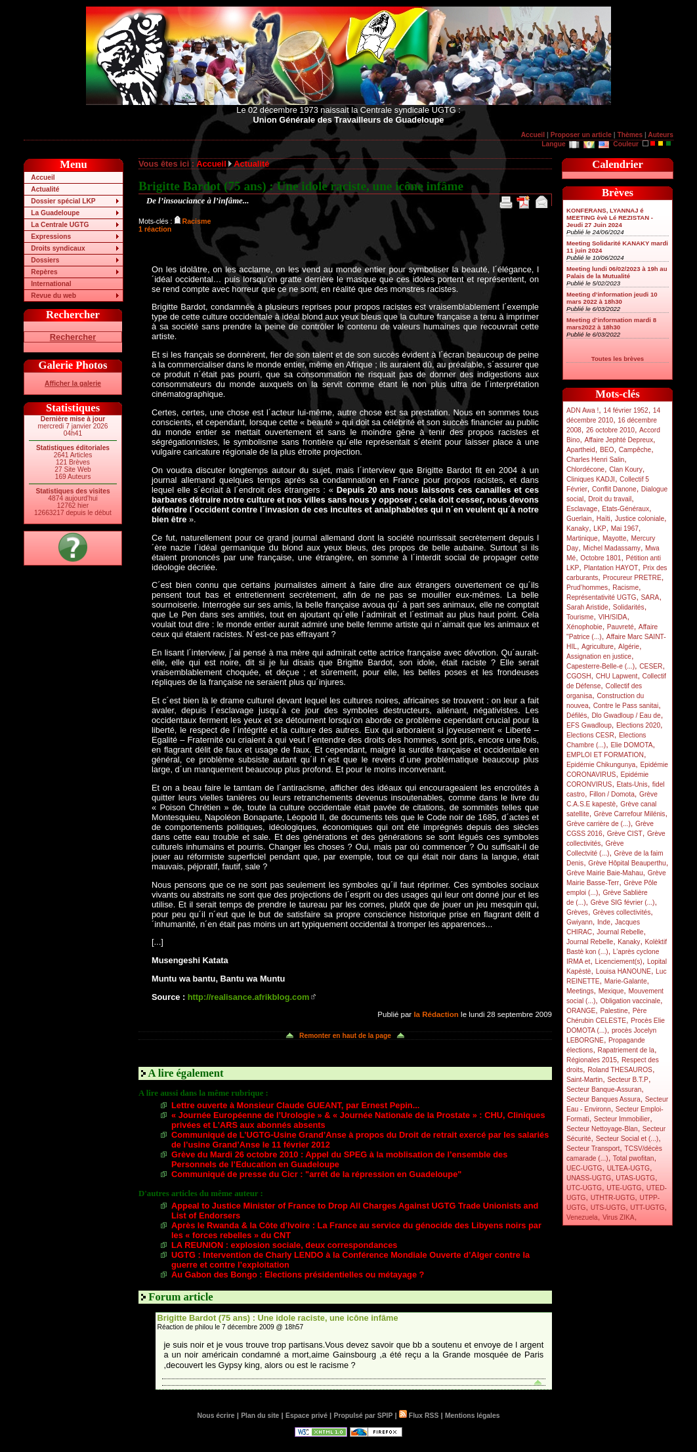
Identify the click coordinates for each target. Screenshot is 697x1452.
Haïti (603, 518)
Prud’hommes (587, 587)
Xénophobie (584, 627)
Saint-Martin (584, 1079)
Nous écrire (216, 1415)
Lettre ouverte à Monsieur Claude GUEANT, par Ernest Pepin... (295, 1105)
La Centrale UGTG (60, 224)
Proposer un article (581, 134)
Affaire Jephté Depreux (619, 440)
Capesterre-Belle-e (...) (600, 666)
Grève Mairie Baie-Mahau (604, 873)
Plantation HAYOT (610, 567)
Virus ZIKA (618, 1217)
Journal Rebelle (620, 932)
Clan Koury (626, 469)
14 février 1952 (625, 410)
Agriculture (597, 646)
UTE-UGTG (623, 1188)
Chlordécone (585, 469)
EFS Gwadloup (589, 725)
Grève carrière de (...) (598, 823)
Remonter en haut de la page (345, 1035)
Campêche (635, 449)
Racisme (625, 587)
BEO (607, 449)
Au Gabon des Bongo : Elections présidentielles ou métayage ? (297, 1274)
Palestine (613, 1010)
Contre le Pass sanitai (626, 705)
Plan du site (260, 1415)
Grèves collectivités (621, 912)
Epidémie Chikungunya (600, 764)
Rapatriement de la (626, 1050)
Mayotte (614, 538)
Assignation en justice (598, 656)
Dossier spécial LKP (63, 201)
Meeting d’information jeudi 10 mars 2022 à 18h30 (612, 298)
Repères (44, 272)
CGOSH (578, 676)
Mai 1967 (625, 528)
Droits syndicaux (58, 248)
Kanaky (577, 528)
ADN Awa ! (582, 410)
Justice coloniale (639, 518)
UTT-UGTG (647, 1207)
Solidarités (628, 607)
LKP (599, 528)
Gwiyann (579, 922)
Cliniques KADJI (590, 479)
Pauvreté (620, 627)
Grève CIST (625, 833)
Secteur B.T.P (627, 1079)
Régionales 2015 (591, 1060)
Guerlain (579, 518)
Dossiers (45, 260)
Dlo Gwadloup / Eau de (625, 715)
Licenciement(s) (619, 961)
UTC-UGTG (584, 1188)
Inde (603, 922)
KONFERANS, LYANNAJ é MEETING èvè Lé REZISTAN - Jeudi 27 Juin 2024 (609, 217)
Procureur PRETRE (631, 577)
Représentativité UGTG (601, 597)
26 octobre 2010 (610, 430)
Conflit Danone (614, 489)
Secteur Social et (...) (627, 1138)
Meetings (580, 991)
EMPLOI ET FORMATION (605, 754)
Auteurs (660, 134)
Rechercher (73, 337)
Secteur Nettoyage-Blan (602, 1128)
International (51, 283)
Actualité (45, 189)
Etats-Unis (632, 784)
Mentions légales (472, 1415)
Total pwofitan (633, 1158)
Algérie (628, 646)
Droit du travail (609, 499)
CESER (650, 666)
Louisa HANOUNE (623, 971)
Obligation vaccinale (630, 1001)
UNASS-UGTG (588, 1178)
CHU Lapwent (617, 676)
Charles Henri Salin (595, 459)
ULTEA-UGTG (628, 1168)
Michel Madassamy (612, 548)
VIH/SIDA (613, 617)
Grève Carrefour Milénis (629, 814)
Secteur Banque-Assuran (603, 1089)
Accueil (533, 134)
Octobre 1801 (600, 558)
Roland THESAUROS (619, 1069)
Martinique (582, 538)
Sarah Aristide (587, 607)
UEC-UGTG (584, 1168)
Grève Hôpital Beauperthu (626, 863)
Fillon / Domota (612, 794)
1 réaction (154, 229)
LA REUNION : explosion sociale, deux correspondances (284, 1245)
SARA (650, 597)
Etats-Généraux (625, 508)
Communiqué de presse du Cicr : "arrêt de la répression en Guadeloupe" (316, 1174)
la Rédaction (435, 1014)
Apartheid (580, 449)
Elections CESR (590, 735)
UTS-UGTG (608, 1207)
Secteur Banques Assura (603, 1099)
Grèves (577, 912)
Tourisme (580, 617)
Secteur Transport (593, 1148)
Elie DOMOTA (631, 745)
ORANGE (580, 1010)
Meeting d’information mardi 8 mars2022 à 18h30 (611, 323)
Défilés (576, 715)
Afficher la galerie (73, 383)
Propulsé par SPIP (363, 1415)
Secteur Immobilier (622, 1119)
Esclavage (581, 508)
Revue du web (53, 295)
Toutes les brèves (617, 358)
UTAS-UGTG (635, 1178)
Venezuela (582, 1217)
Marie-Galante (625, 981)
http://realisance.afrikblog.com (249, 997)
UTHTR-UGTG (613, 1197)
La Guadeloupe (55, 213)
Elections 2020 (638, 725)
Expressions (51, 236)
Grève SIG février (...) (623, 902)
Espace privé (306, 1415)
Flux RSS (418, 1415)
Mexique (611, 991)
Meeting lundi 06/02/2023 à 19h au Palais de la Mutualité (616, 272)
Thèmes (630, 134)
